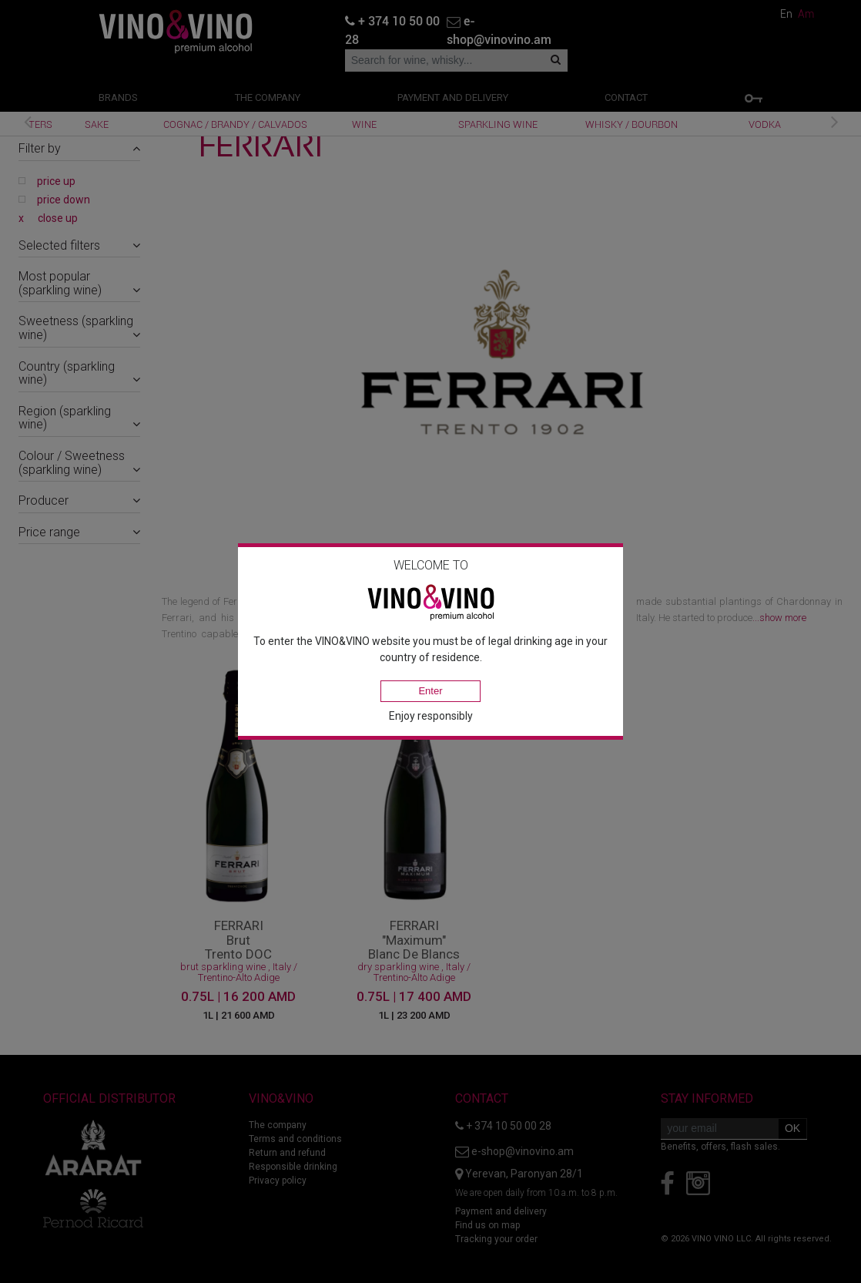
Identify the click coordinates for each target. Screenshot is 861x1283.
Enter (430, 691)
